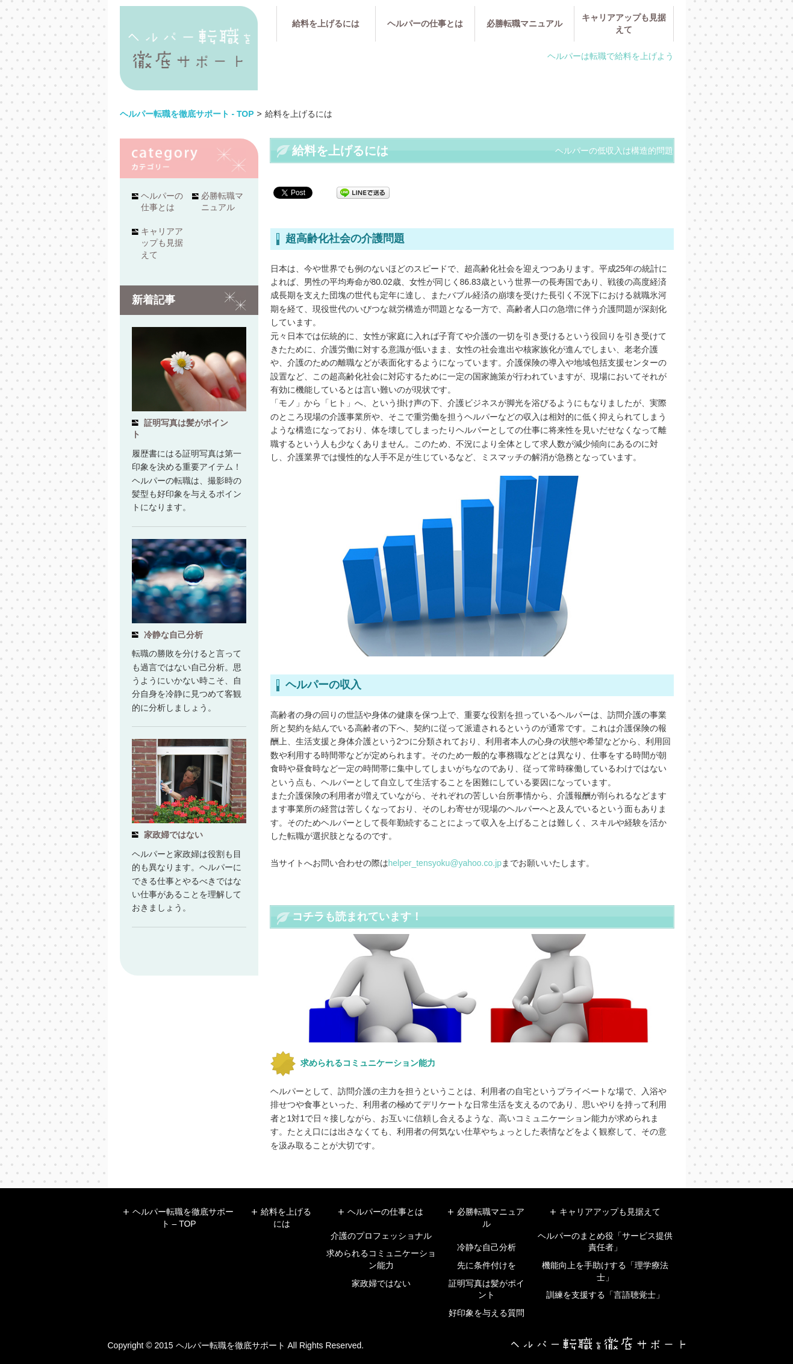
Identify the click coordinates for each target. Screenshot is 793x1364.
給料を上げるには (325, 23)
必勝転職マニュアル (524, 23)
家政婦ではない (173, 834)
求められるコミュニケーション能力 (367, 1063)
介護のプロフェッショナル (381, 1236)
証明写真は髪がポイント (180, 429)
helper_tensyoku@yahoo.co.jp (445, 863)
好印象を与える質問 (486, 1313)
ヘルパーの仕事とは (425, 23)
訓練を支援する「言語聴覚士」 (605, 1295)
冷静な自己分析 (173, 635)
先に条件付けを (486, 1265)
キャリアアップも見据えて (624, 23)
